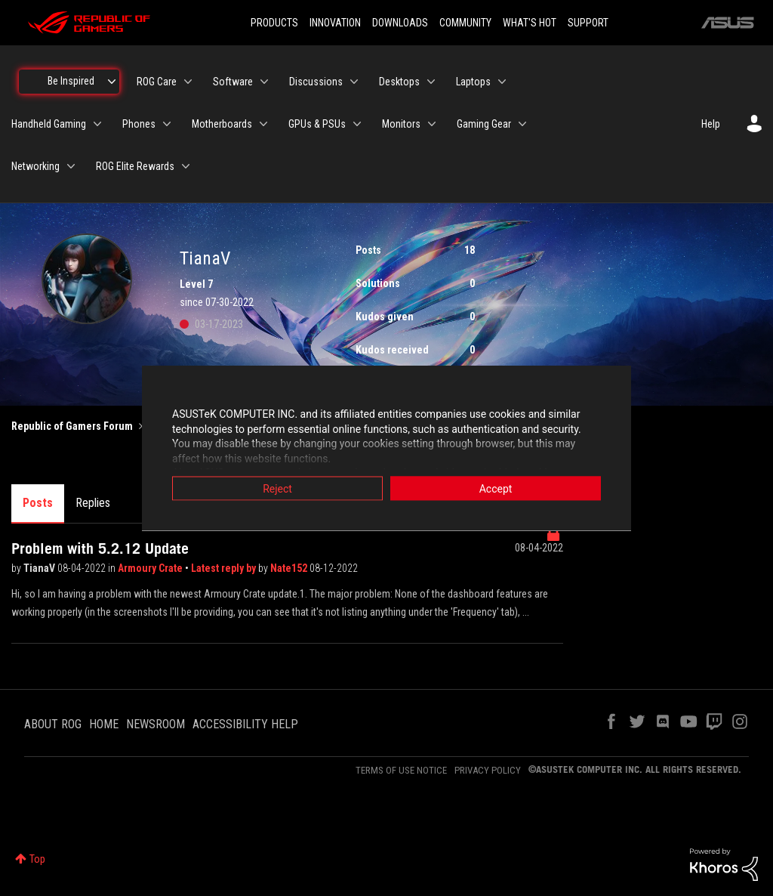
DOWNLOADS (400, 23)
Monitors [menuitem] (401, 124)
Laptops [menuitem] (473, 82)
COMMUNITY (465, 23)
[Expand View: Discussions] (354, 81)
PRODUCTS (274, 23)
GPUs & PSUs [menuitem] (317, 124)
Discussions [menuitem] (316, 82)
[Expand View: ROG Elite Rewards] (185, 166)
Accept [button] (496, 489)
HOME (104, 724)
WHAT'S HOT (529, 23)
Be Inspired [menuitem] (71, 81)
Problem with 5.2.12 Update (100, 548)
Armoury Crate (151, 568)
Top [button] (37, 859)
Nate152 (290, 568)
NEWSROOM (155, 724)
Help (710, 124)
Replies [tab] (92, 503)
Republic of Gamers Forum (72, 426)
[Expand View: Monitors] (431, 123)
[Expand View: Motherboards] (263, 123)
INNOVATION (335, 23)
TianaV (40, 568)
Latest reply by (224, 568)
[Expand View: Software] (264, 81)
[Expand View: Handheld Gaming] (97, 123)
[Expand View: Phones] (166, 123)
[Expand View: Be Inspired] (111, 82)
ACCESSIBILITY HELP (245, 724)
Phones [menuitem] (139, 124)
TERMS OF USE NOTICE (401, 770)
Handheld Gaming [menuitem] (48, 124)
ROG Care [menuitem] (157, 82)
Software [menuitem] (233, 82)
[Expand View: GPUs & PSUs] (357, 123)
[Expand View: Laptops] (502, 81)
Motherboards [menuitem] (222, 124)
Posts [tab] (38, 503)
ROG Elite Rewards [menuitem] (135, 166)
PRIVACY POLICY (487, 770)
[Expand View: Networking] (71, 166)
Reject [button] (277, 489)
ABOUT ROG (53, 724)
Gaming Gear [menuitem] (484, 124)
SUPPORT (588, 23)
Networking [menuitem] (35, 166)
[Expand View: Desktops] (431, 81)
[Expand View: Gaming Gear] (522, 123)
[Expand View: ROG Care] (188, 81)
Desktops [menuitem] (399, 82)
